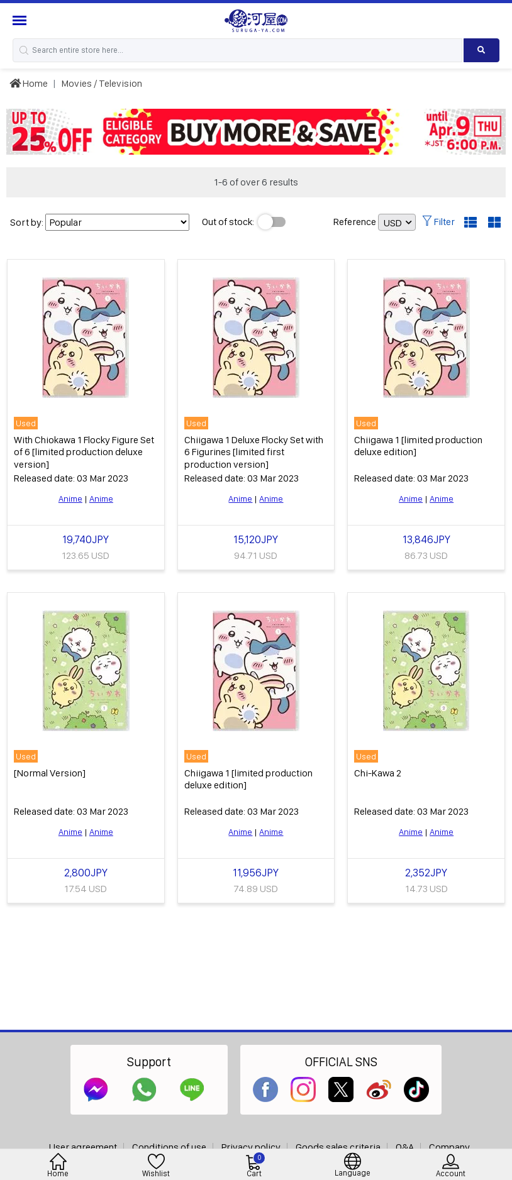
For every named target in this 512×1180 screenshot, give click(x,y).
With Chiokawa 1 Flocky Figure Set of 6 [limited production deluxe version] (84, 452)
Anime (70, 499)
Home (28, 83)
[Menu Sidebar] (21, 20)
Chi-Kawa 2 (377, 773)
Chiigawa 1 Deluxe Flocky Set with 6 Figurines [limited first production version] (253, 452)
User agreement (83, 1147)
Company (449, 1147)
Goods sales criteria (338, 1147)
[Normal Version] (50, 773)
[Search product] (481, 50)
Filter (438, 222)
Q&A (405, 1147)
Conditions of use (169, 1147)
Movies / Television (101, 83)
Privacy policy (251, 1147)
